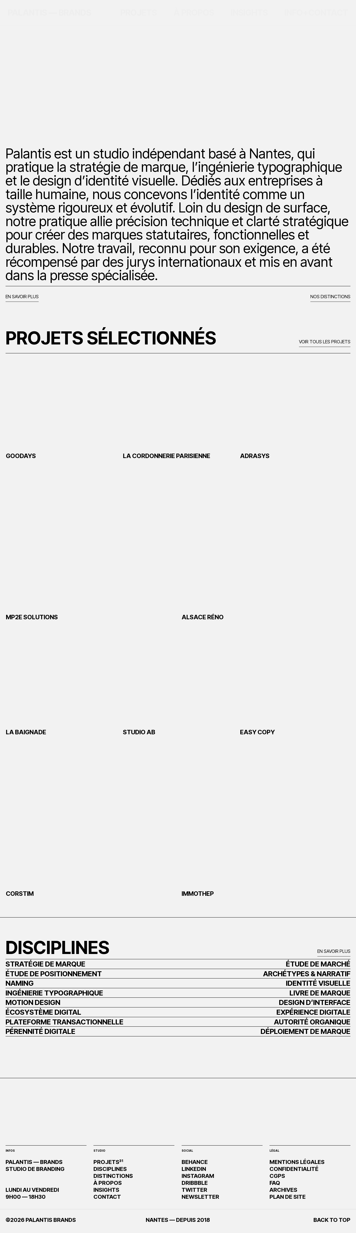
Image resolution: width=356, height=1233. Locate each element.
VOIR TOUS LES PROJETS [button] (324, 341)
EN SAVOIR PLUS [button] (22, 296)
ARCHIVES (283, 1189)
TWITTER (194, 1189)
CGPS (277, 1176)
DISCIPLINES (110, 1169)
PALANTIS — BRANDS (49, 13)
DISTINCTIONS (113, 1176)
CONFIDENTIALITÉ (294, 1169)
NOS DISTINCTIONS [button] (330, 296)
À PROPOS (107, 1183)
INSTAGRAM (198, 1176)
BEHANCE (195, 1162)
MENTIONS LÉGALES (297, 1162)
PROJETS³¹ (108, 1162)
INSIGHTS (106, 1189)
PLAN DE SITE (288, 1196)
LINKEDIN (194, 1169)
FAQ (275, 1183)
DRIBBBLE (195, 1183)
